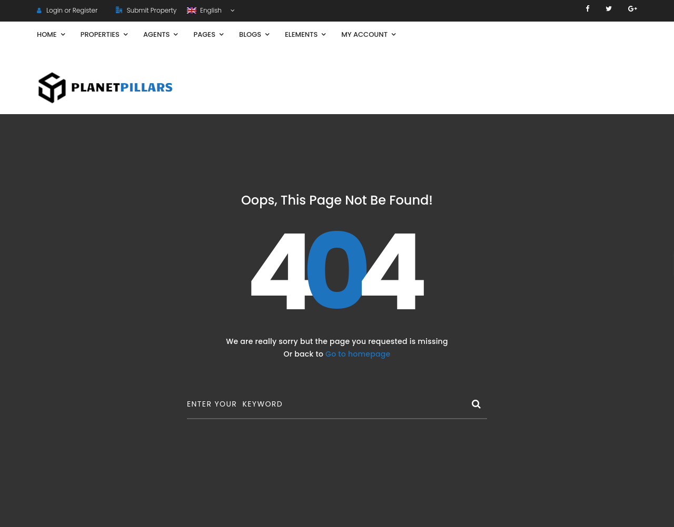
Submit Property (146, 10)
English (205, 10)
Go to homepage (357, 354)
